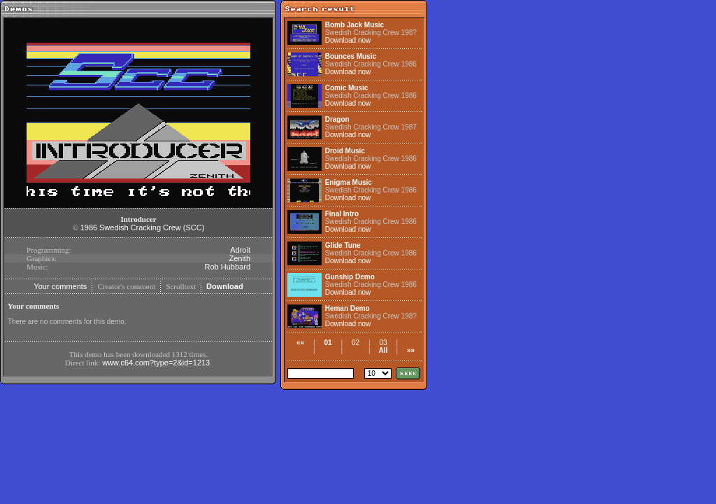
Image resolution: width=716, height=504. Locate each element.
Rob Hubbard (227, 266)
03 (383, 342)
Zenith (239, 258)
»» (411, 350)
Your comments (60, 286)
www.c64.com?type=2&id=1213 (156, 362)
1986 (88, 227)
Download (224, 286)
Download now (348, 40)
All (383, 350)
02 (355, 342)
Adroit (240, 250)
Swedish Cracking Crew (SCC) (151, 227)
